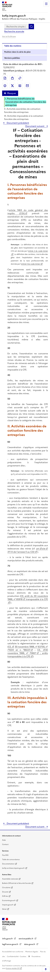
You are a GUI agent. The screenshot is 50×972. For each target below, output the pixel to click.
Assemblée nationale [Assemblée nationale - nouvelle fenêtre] (10, 879)
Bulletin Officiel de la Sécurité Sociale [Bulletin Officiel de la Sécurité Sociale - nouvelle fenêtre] (16, 883)
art (37, 548)
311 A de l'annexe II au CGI (20, 551)
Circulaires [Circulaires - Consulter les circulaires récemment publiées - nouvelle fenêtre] (6, 887)
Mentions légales (31, 951)
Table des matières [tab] (12, 45)
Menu (46, 3)
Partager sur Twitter (12, 85)
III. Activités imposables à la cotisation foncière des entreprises (23, 117)
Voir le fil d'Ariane (9, 36)
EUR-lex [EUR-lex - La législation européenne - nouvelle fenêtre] (5, 896)
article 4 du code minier (30, 264)
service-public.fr (26, 938)
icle (43, 548)
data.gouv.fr (30, 944)
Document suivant (35, 126)
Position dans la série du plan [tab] (17, 52)
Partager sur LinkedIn (20, 85)
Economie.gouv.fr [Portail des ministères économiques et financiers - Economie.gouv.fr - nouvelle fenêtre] (9, 900)
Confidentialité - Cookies (17, 956)
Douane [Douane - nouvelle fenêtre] (5, 892)
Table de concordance (11, 859)
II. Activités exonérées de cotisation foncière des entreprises (22, 110)
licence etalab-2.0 (12, 968)
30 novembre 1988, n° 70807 (27, 651)
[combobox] (16, 26)
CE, (9, 646)
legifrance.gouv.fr (10, 944)
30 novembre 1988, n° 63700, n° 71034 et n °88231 (27, 648)
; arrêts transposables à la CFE (27, 655)
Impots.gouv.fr (7, 905)
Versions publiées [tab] (12, 58)
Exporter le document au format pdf (5, 78)
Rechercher (31, 26)
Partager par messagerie (27, 85)
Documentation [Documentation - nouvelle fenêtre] (8, 864)
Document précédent (17, 122)
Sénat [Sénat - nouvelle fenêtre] (4, 909)
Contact (5, 844)
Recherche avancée (14, 31)
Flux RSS (5, 855)
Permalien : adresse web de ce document (20, 78)
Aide (4, 840)
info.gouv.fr (7, 938)
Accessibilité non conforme (13, 951)
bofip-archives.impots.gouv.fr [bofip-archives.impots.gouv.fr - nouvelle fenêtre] (13, 868)
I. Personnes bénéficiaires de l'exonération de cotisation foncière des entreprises (25, 102)
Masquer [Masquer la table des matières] (11, 93)
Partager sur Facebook (5, 85)
